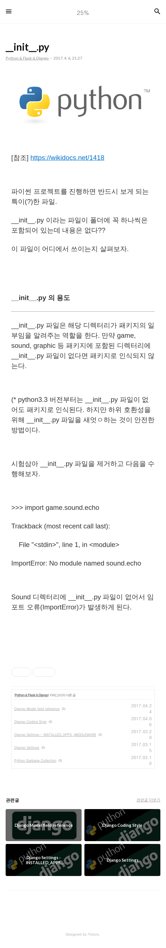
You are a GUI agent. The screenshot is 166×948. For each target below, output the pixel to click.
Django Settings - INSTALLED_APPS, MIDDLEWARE (55, 734)
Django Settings (26, 747)
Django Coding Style (30, 721)
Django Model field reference (37, 708)
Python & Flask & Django (31, 695)
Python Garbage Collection (35, 760)
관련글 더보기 (148, 800)
